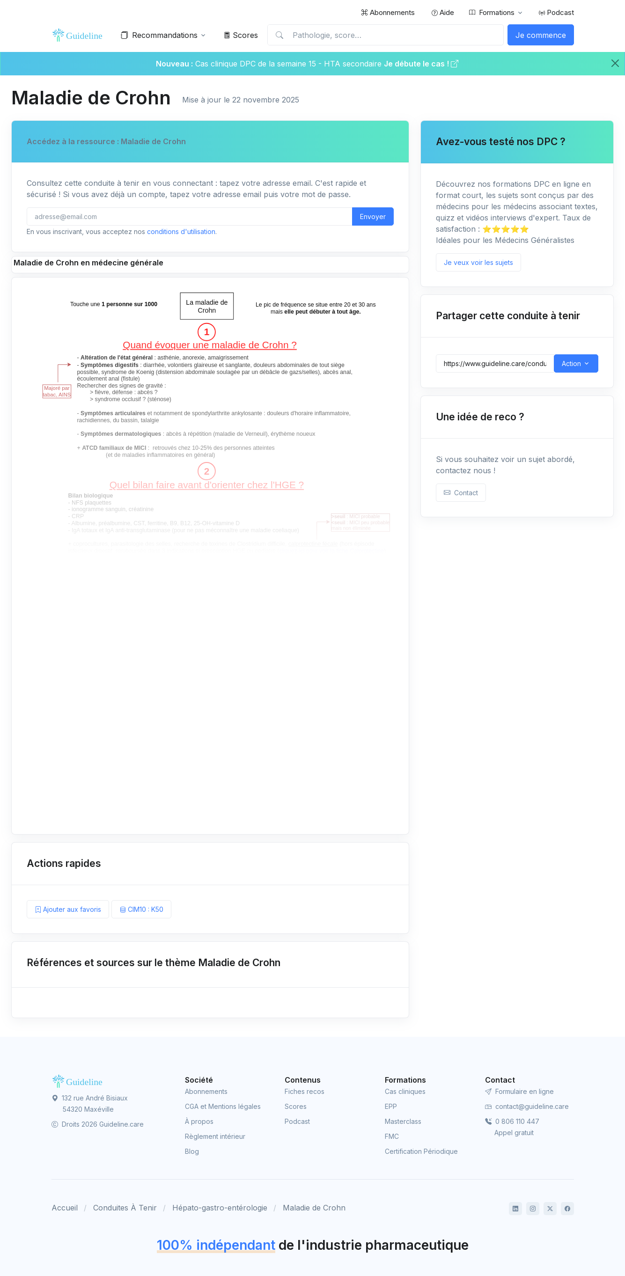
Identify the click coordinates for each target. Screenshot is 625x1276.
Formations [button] (492, 12)
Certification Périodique (421, 1151)
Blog (192, 1151)
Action (571, 363)
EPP (391, 1106)
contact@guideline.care (527, 1106)
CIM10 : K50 (141, 909)
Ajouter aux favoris (68, 909)
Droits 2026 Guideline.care (97, 1124)
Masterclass (403, 1121)
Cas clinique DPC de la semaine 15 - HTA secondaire (288, 63)
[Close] (615, 63)
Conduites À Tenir (125, 1207)
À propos (199, 1121)
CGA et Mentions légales (223, 1106)
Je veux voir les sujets (478, 262)
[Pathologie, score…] (385, 35)
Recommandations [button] (159, 35)
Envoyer (373, 216)
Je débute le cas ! (421, 63)
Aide (443, 12)
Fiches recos (304, 1091)
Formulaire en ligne (519, 1091)
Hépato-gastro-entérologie (219, 1207)
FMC (392, 1136)
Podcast (556, 12)
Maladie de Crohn (314, 1207)
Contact (461, 493)
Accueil (64, 1207)
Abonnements (388, 12)
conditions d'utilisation (181, 231)
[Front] (79, 35)
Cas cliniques (405, 1091)
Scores (241, 35)
